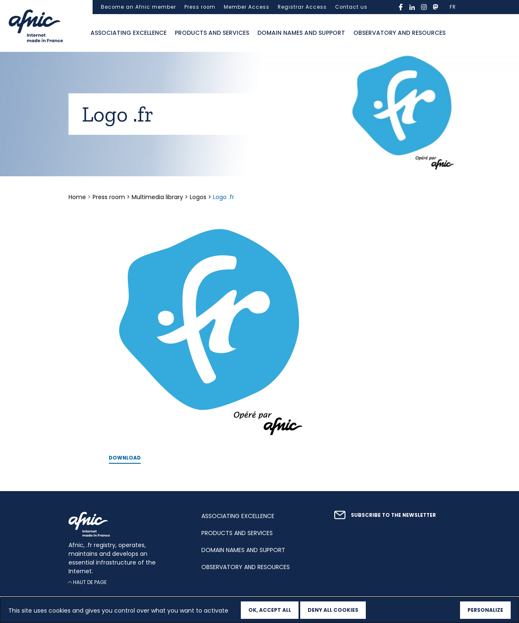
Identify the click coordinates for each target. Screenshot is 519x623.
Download (125, 458)
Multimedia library (157, 197)
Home (78, 197)
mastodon (435, 7)
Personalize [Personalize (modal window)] (485, 609)
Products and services (212, 33)
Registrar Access (302, 7)
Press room (199, 7)
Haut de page (90, 582)
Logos (198, 197)
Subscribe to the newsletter (393, 515)
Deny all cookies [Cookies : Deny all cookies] (333, 609)
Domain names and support (301, 33)
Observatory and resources (399, 33)
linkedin (412, 7)
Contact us (351, 7)
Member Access (246, 7)
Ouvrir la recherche (458, 33)
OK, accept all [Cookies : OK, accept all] (269, 609)
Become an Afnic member (138, 7)
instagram (424, 7)
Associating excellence (128, 33)
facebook (400, 7)
